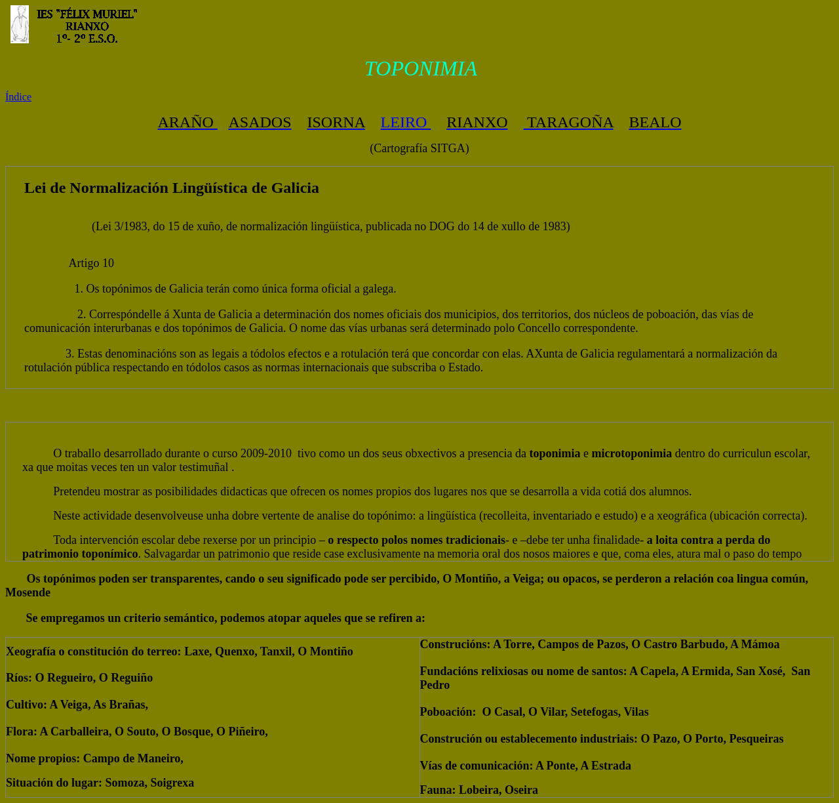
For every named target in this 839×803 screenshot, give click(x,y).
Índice (18, 96)
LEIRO (404, 122)
